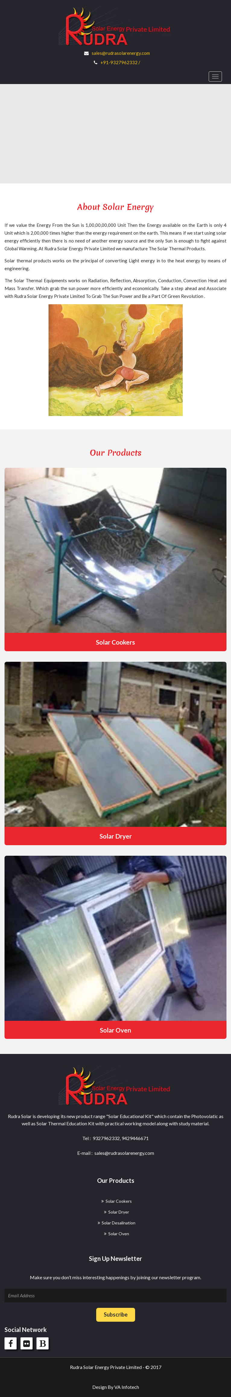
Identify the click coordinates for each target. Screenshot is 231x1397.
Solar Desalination (118, 1222)
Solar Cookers (115, 642)
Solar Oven (115, 1030)
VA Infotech (126, 1387)
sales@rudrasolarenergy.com (121, 53)
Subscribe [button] (116, 1314)
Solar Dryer (116, 836)
